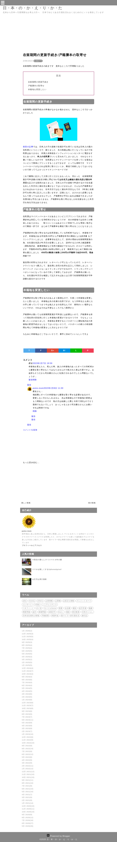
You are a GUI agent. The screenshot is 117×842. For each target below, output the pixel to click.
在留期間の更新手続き (38, 82)
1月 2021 (27, 803)
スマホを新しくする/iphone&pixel (47, 569)
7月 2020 (27, 820)
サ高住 (37, 604)
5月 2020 (27, 826)
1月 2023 (27, 734)
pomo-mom (38, 388)
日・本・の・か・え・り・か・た (32, 8)
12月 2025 (27, 634)
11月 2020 (28, 809)
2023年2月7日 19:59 (42, 363)
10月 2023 (27, 708)
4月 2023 (27, 726)
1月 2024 (27, 700)
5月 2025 (27, 654)
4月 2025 (27, 657)
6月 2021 (27, 789)
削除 (35, 380)
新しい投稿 (26, 503)
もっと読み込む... (31, 462)
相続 (68, 612)
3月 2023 (27, 728)
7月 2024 (27, 682)
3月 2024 (27, 694)
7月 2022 (27, 751)
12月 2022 (27, 737)
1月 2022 (27, 769)
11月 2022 (27, 740)
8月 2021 (27, 783)
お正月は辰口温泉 (39, 579)
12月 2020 (28, 806)
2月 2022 (27, 766)
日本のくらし (87, 612)
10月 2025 (27, 639)
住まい (61, 612)
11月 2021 (28, 774)
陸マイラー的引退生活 (70, 615)
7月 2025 (27, 648)
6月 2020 (27, 823)
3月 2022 (27, 763)
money (32, 601)
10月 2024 (27, 674)
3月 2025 (27, 659)
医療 (61, 608)
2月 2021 (27, 800)
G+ (52, 350)
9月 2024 (27, 677)
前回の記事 (28, 147)
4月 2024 (27, 691)
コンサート (27, 604)
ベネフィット (28, 608)
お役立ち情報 (68, 601)
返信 (31, 380)
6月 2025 (27, 651)
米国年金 (55, 615)
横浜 (75, 608)
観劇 (91, 608)
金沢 (34, 612)
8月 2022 (27, 749)
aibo (25, 601)
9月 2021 (27, 780)
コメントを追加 (30, 430)
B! (64, 350)
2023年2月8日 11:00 (53, 388)
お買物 (58, 601)
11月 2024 (27, 671)
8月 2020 (27, 817)
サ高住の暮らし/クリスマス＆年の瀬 (47, 560)
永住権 (68, 608)
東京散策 (76, 612)
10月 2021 (28, 777)
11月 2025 (27, 636)
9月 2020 (27, 815)
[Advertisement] (58, 35)
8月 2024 (27, 680)
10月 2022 (28, 743)
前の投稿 (92, 503)
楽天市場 (82, 608)
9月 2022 (27, 746)
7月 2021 (27, 786)
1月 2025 (27, 665)
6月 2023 (27, 720)
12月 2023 (27, 703)
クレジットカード (84, 601)
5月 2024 (27, 688)
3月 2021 (27, 797)
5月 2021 (27, 792)
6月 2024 (27, 685)
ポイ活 (39, 608)
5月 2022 (27, 757)
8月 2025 (27, 645)
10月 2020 (28, 812)
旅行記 (84, 615)
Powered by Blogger (58, 836)
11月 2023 (27, 705)
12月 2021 (28, 771)
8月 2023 (27, 714)
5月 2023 (27, 723)
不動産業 (45, 615)
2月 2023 (27, 731)
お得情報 (49, 601)
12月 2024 (27, 668)
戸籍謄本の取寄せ (36, 86)
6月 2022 (27, 754)
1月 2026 (27, 631)
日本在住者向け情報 (31, 615)
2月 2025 (27, 662)
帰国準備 (26, 612)
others (40, 601)
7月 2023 (27, 717)
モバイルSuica (50, 608)
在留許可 (38, 61)
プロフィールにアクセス (32, 545)
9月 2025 (27, 642)
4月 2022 (27, 760)
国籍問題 (42, 612)
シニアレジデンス (49, 604)
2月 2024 (27, 697)
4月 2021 (27, 794)
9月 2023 (27, 711)
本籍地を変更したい (37, 89)
